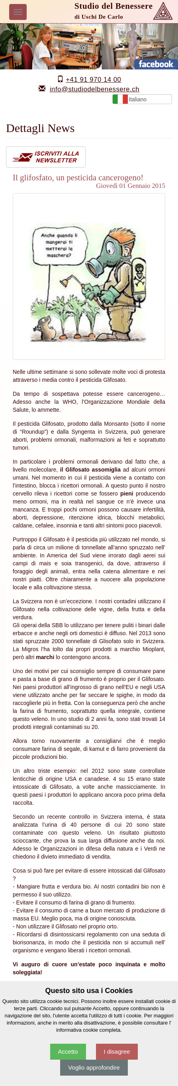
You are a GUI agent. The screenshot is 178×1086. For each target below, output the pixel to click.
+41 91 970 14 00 (93, 79)
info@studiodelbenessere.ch (94, 89)
